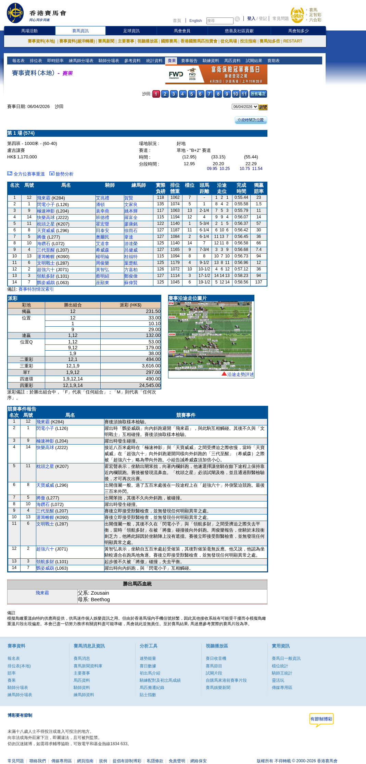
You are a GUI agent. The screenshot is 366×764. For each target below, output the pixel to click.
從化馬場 (228, 41)
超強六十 (46, 269)
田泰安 (102, 230)
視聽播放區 (147, 41)
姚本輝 (131, 211)
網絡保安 (198, 761)
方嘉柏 (131, 269)
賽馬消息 (82, 658)
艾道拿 (102, 243)
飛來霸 (43, 198)
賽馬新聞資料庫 (88, 666)
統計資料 (153, 60)
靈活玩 (278, 680)
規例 (103, 761)
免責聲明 (177, 761)
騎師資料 (82, 687)
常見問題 (281, 18)
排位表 (35, 60)
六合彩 (315, 19)
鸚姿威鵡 (46, 282)
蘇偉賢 (131, 282)
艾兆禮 (102, 198)
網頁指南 (85, 761)
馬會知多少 (298, 30)
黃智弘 (102, 269)
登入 (251, 18)
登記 (263, 18)
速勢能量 (148, 658)
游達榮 (131, 243)
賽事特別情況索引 (36, 289)
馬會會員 (182, 30)
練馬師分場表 (80, 60)
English (195, 21)
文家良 (131, 204)
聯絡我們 (37, 761)
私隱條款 (155, 761)
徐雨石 (131, 230)
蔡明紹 (102, 276)
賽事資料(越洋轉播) (77, 41)
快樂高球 (46, 217)
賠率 (12, 673)
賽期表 (272, 60)
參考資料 (132, 60)
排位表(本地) (19, 666)
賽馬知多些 (270, 41)
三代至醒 (46, 250)
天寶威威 (46, 230)
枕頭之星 (46, 224)
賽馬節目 (214, 666)
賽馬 (313, 10)
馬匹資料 (231, 60)
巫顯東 (102, 282)
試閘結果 (253, 60)
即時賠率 (55, 60)
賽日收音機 (216, 658)
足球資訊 (131, 30)
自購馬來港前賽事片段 (226, 680)
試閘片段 (214, 673)
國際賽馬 (169, 41)
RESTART (292, 41)
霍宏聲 (102, 224)
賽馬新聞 (106, 41)
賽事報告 (188, 60)
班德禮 (102, 217)
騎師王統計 (282, 673)
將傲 (41, 237)
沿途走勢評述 (240, 374)
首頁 (177, 20)
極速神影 (46, 211)
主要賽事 (126, 41)
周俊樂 (102, 263)
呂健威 (131, 250)
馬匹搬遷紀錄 (152, 687)
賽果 (171, 60)
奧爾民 (102, 237)
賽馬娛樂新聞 (218, 687)
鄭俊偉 (131, 276)
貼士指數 (148, 694)
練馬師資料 (84, 694)
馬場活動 (29, 30)
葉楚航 (131, 263)
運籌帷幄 (46, 256)
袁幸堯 (102, 211)
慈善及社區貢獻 (239, 30)
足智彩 (315, 14)
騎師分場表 (108, 60)
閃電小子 (46, 204)
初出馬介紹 (150, 673)
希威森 (102, 250)
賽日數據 (148, 666)
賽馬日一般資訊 (286, 658)
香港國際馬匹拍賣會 (198, 41)
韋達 (128, 237)
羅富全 (131, 217)
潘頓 (100, 204)
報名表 (18, 60)
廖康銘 (131, 224)
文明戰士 (46, 263)
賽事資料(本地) (42, 41)
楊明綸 (102, 256)
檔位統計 (280, 666)
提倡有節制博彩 (127, 761)
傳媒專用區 (282, 687)
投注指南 (248, 41)
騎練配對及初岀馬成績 (160, 680)
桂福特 (131, 256)
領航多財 (46, 276)
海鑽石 (43, 243)
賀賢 (128, 198)
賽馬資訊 (80, 30)
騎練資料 (210, 60)
